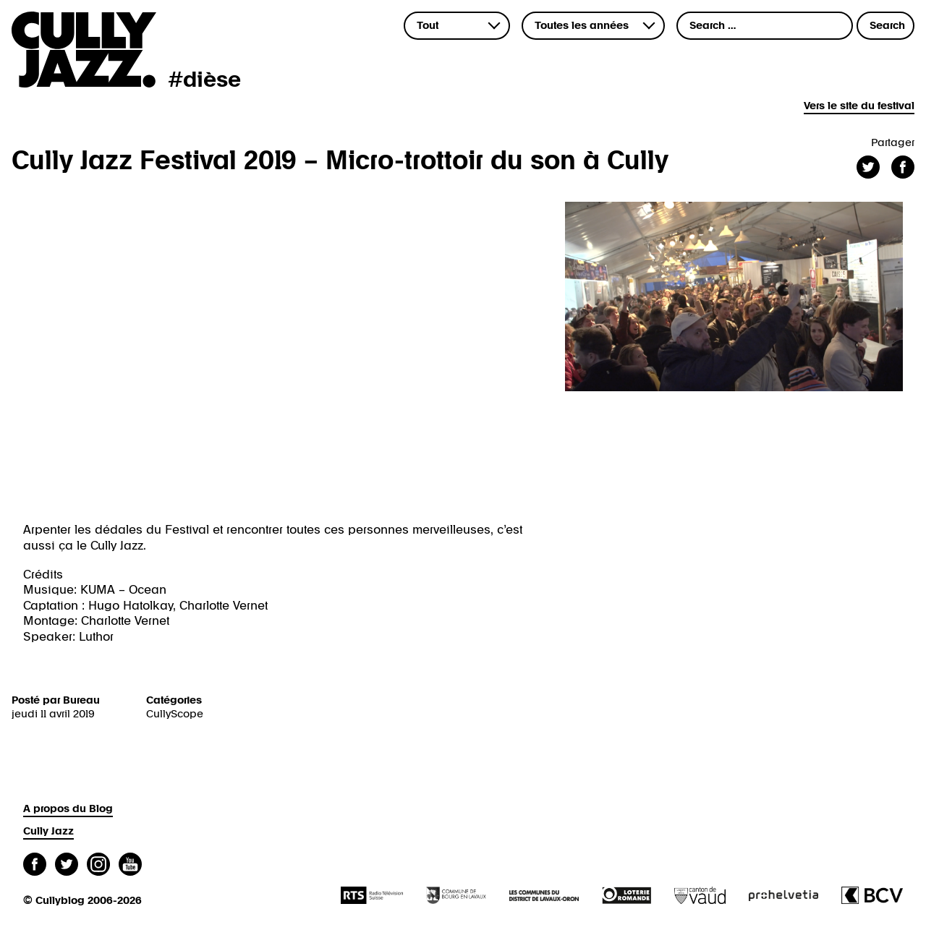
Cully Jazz (48, 831)
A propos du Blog (68, 809)
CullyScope (174, 714)
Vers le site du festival (859, 106)
